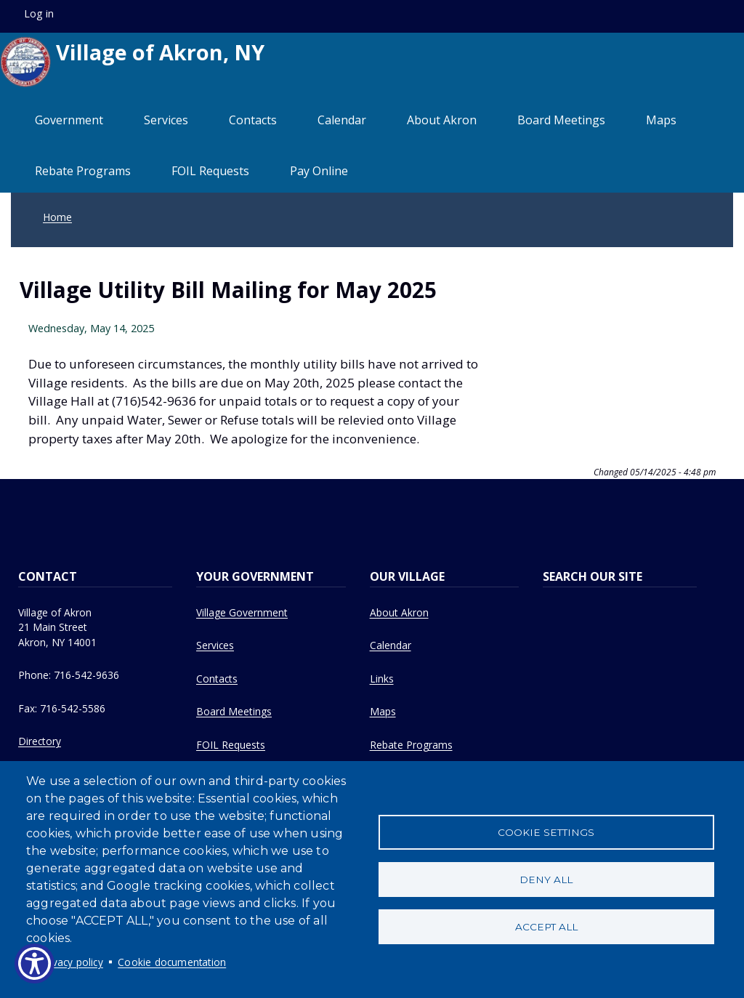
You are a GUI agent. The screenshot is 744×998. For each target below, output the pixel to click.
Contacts (253, 120)
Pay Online (319, 171)
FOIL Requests (210, 171)
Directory (39, 741)
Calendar (342, 120)
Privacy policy (71, 962)
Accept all (546, 927)
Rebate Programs (83, 171)
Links (382, 678)
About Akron (442, 120)
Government (69, 120)
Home (57, 217)
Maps (661, 120)
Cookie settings (546, 832)
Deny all (546, 879)
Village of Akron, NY (132, 61)
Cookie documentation (172, 962)
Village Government (242, 612)
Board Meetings (561, 120)
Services (166, 120)
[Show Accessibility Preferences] (34, 963)
